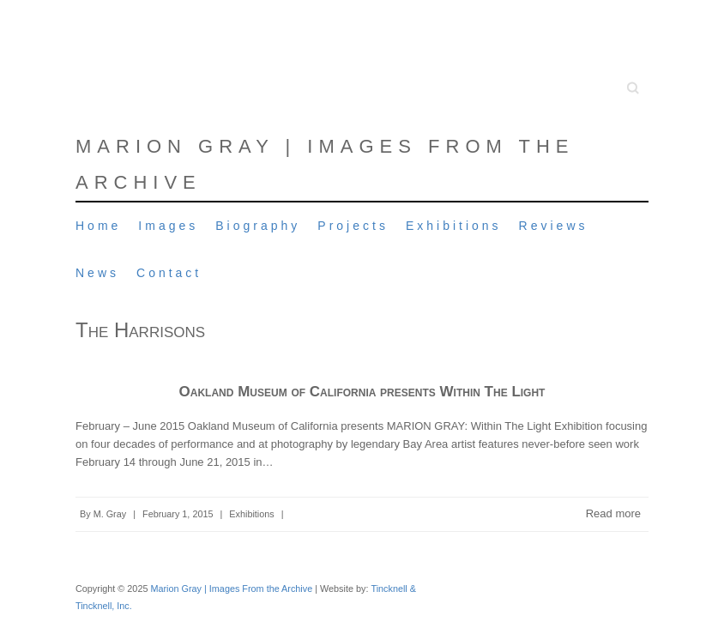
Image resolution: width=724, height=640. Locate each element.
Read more (613, 513)
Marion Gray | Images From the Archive (325, 164)
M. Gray (110, 514)
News (97, 273)
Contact (169, 273)
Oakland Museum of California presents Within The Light (362, 391)
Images (168, 225)
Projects (353, 225)
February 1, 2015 (177, 514)
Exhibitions (454, 225)
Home (98, 225)
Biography (257, 225)
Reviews (553, 225)
